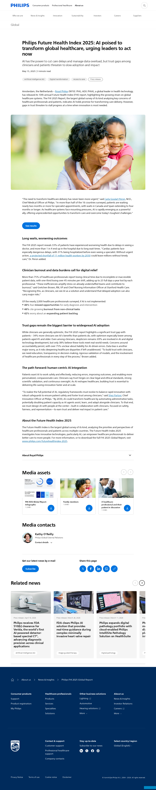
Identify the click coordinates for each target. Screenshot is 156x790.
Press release (95, 79)
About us (26, 679)
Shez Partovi (114, 395)
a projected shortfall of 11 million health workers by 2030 (60, 256)
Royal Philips (61, 91)
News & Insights (46, 679)
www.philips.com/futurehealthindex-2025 (44, 441)
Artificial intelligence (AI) (34, 79)
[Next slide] (142, 583)
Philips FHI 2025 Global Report (77, 679)
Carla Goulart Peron (115, 199)
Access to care (79, 79)
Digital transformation (59, 79)
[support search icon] (144, 5)
